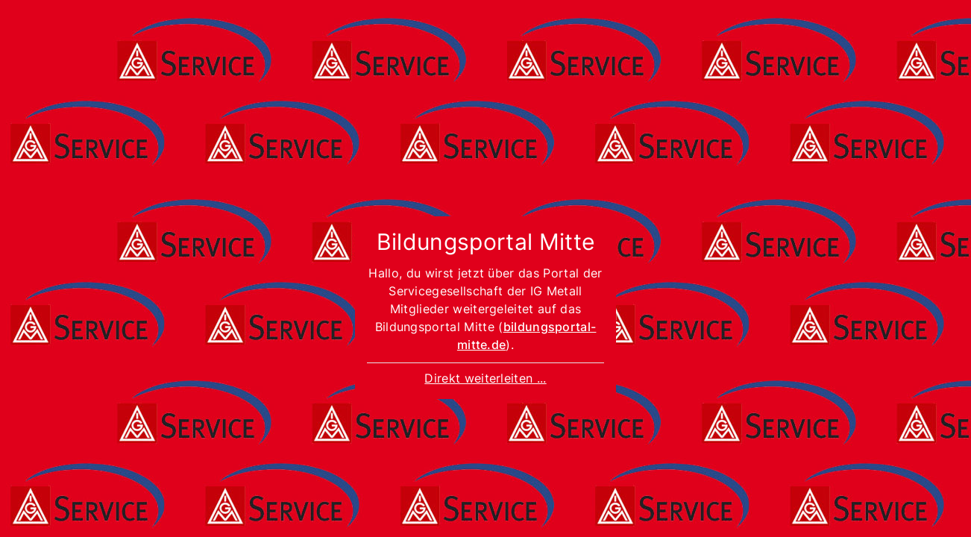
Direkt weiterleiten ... (485, 378)
